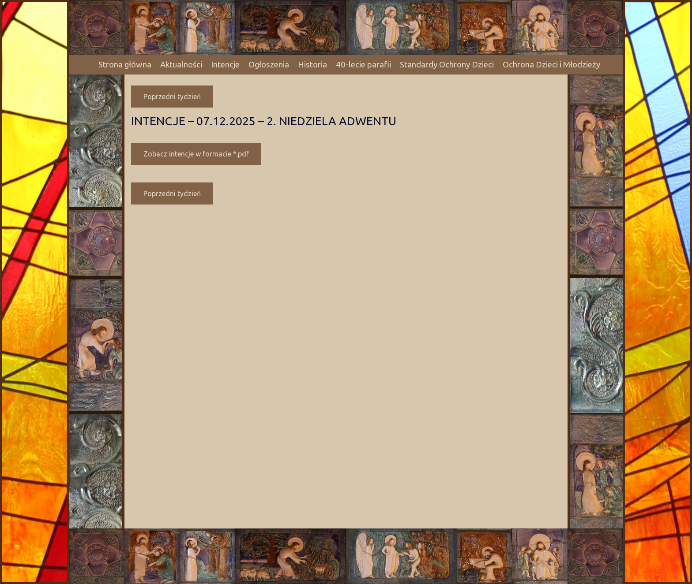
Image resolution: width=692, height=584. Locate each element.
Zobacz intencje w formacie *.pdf (196, 154)
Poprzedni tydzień (172, 96)
